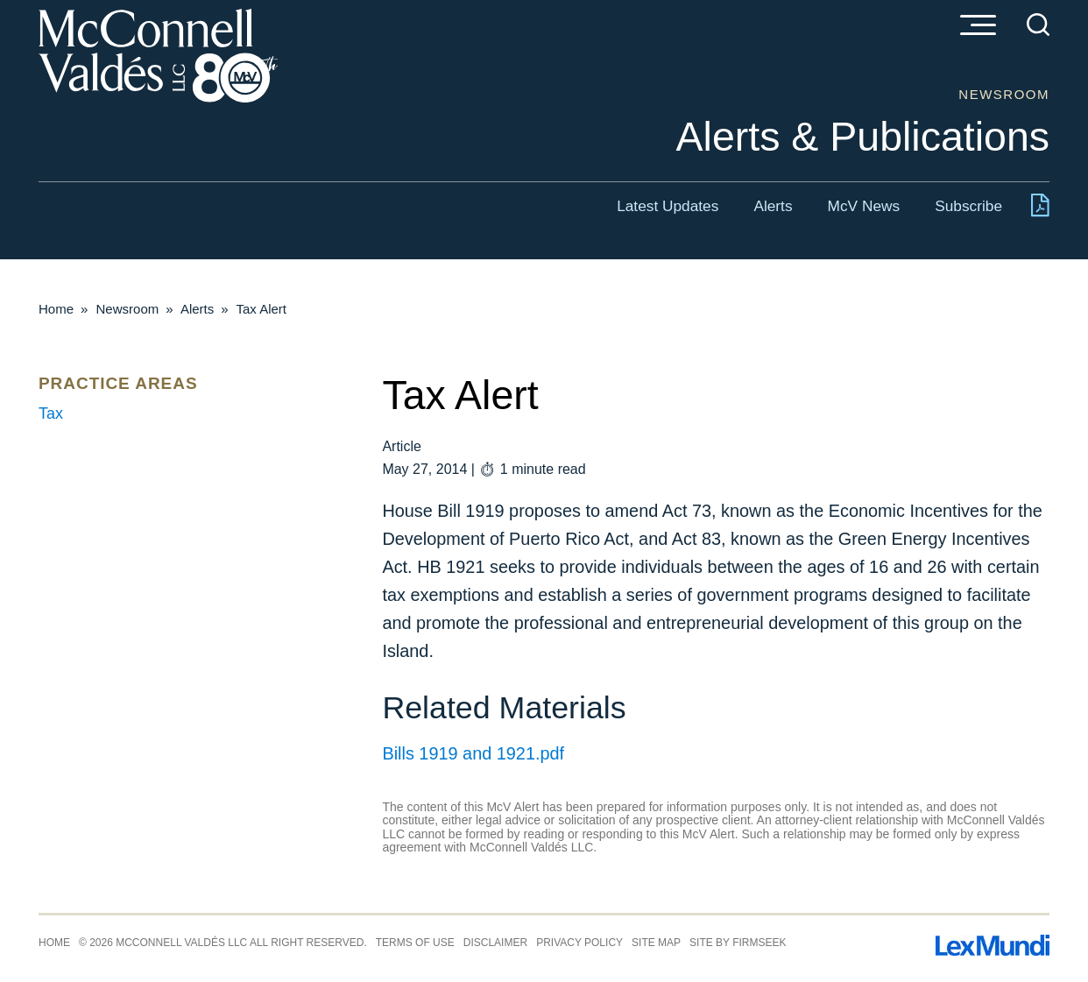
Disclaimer (495, 942)
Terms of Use (415, 942)
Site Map (656, 942)
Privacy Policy (579, 942)
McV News (864, 206)
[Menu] (978, 26)
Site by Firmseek (737, 942)
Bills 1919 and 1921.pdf (473, 753)
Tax (51, 413)
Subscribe (968, 206)
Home (56, 308)
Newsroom (127, 308)
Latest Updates (667, 206)
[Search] (1038, 24)
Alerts (772, 206)
